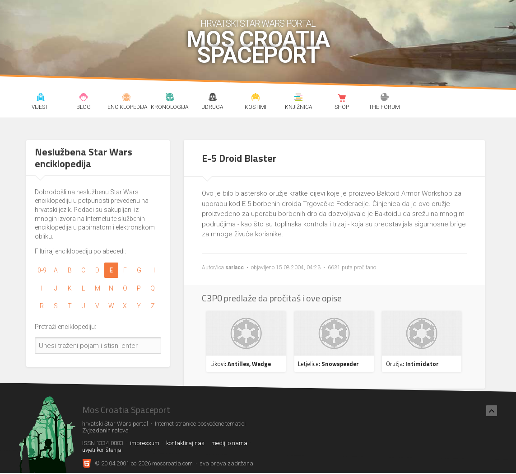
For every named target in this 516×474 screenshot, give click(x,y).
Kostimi (256, 98)
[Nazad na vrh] (491, 410)
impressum (144, 443)
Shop (341, 98)
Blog (84, 98)
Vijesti (41, 98)
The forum (384, 98)
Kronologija (169, 98)
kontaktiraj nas (185, 443)
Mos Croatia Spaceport (258, 47)
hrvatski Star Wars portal (258, 23)
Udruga (213, 98)
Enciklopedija (126, 98)
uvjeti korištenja (101, 449)
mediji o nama (229, 443)
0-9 (41, 270)
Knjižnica (298, 98)
